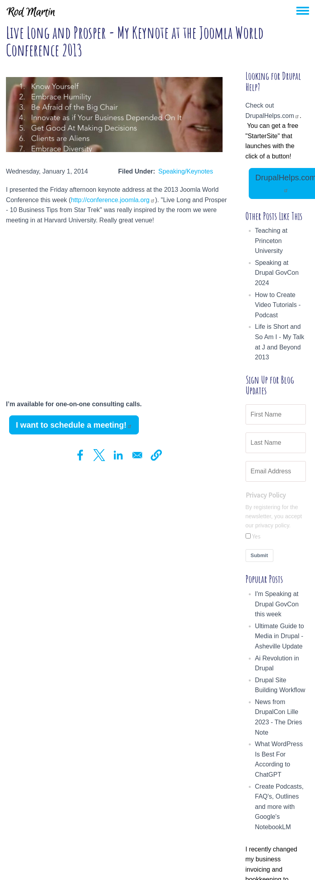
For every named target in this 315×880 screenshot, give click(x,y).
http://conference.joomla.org (113, 200)
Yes (256, 536)
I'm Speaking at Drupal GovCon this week (277, 604)
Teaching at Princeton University (271, 240)
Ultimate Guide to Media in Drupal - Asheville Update (279, 636)
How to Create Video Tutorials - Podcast (278, 304)
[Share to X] (99, 455)
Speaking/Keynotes (185, 171)
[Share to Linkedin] (118, 455)
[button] (156, 455)
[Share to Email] (137, 455)
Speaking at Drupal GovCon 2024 (277, 272)
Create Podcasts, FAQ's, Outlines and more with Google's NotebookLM (279, 806)
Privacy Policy (266, 495)
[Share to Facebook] (80, 455)
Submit (259, 555)
